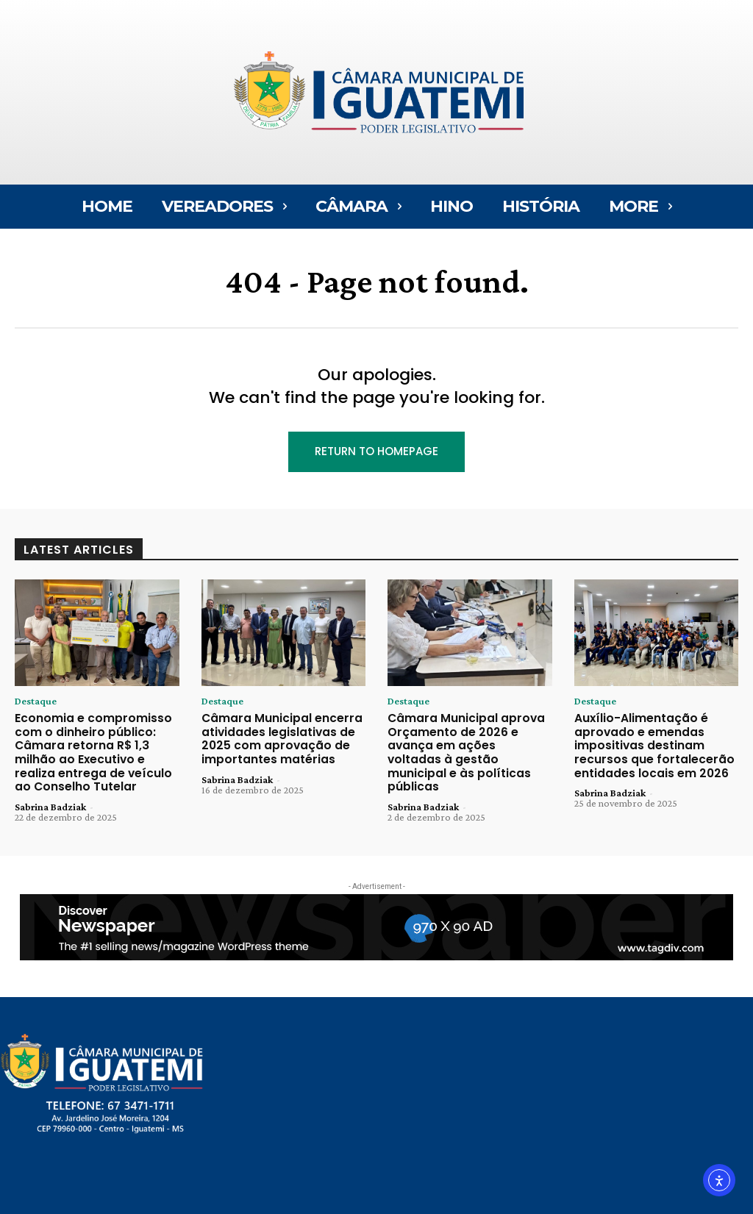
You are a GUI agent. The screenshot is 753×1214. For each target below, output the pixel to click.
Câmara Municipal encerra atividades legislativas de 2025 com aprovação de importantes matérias (273, 736)
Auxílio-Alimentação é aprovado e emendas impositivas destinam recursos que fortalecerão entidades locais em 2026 (646, 742)
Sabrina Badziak (50, 798)
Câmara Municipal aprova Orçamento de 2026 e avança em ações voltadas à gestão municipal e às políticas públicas (468, 742)
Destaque (36, 701)
